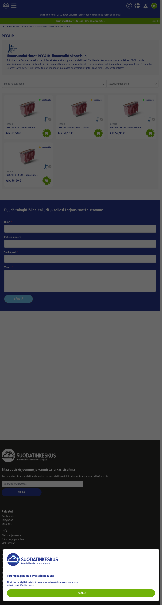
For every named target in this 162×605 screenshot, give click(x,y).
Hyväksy (81, 593)
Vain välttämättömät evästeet (21, 585)
